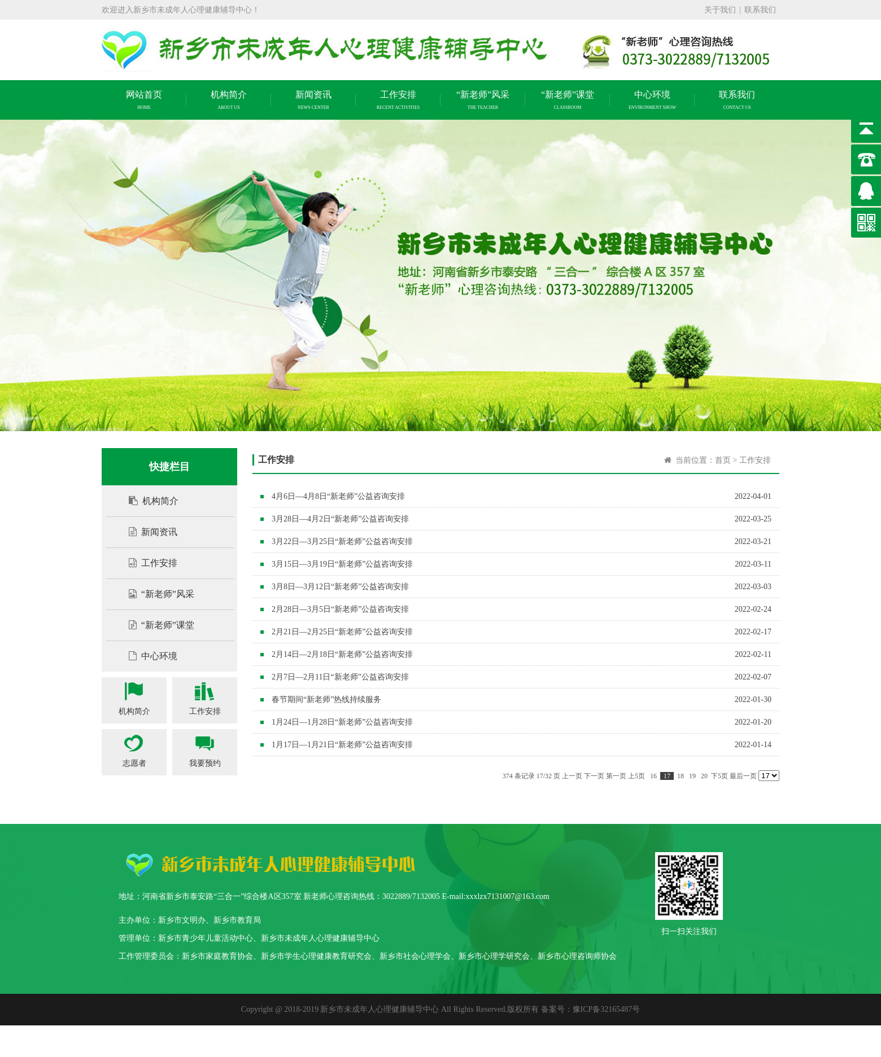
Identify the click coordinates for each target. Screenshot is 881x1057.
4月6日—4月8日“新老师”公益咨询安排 (338, 496)
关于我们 (720, 10)
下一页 (594, 776)
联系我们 (760, 10)
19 (692, 776)
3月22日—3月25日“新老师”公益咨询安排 (342, 541)
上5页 (636, 776)
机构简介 (147, 501)
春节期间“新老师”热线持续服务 (326, 699)
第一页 (616, 776)
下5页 (719, 776)
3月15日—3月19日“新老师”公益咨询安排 (342, 564)
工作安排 (147, 563)
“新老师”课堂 (155, 625)
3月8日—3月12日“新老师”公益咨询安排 (340, 586)
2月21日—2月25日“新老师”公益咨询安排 (342, 632)
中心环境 (147, 656)
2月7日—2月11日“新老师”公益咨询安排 (340, 677)
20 (704, 776)
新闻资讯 (147, 532)
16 (653, 776)
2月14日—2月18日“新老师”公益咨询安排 (342, 654)
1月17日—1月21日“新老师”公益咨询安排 (342, 744)
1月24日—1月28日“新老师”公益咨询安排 (342, 722)
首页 (723, 460)
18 (680, 776)
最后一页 (743, 776)
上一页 (572, 776)
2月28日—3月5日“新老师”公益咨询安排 (340, 609)
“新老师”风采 (155, 594)
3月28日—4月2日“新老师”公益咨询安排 (340, 519)
